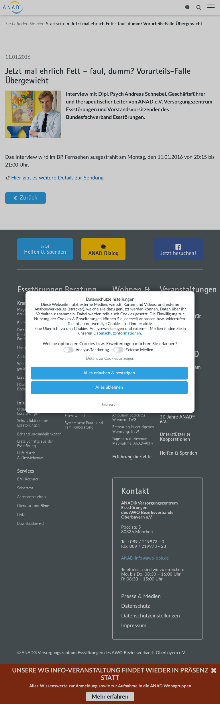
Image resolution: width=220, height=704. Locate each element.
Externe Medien (139, 350)
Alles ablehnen (109, 387)
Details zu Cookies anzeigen (110, 359)
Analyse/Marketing (92, 350)
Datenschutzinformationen (117, 333)
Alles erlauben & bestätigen (109, 373)
